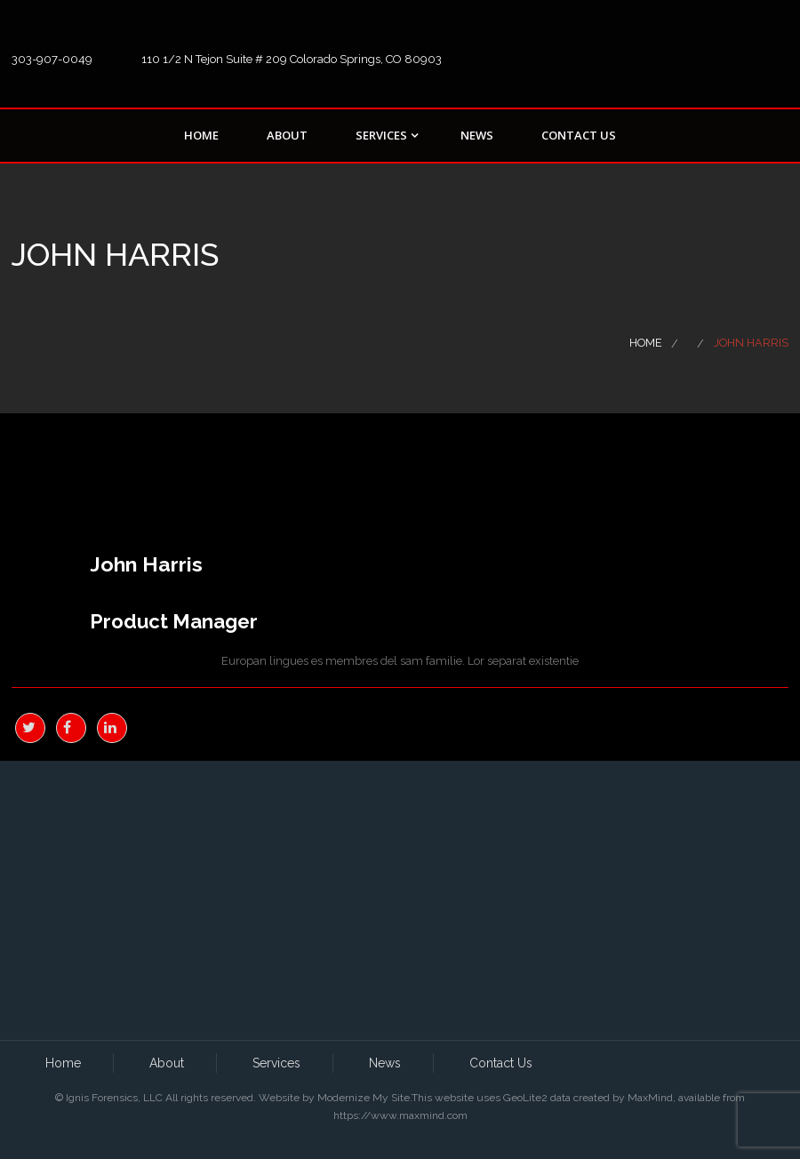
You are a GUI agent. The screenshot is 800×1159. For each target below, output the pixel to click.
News (476, 135)
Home (201, 135)
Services (381, 135)
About (287, 135)
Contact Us (578, 135)
